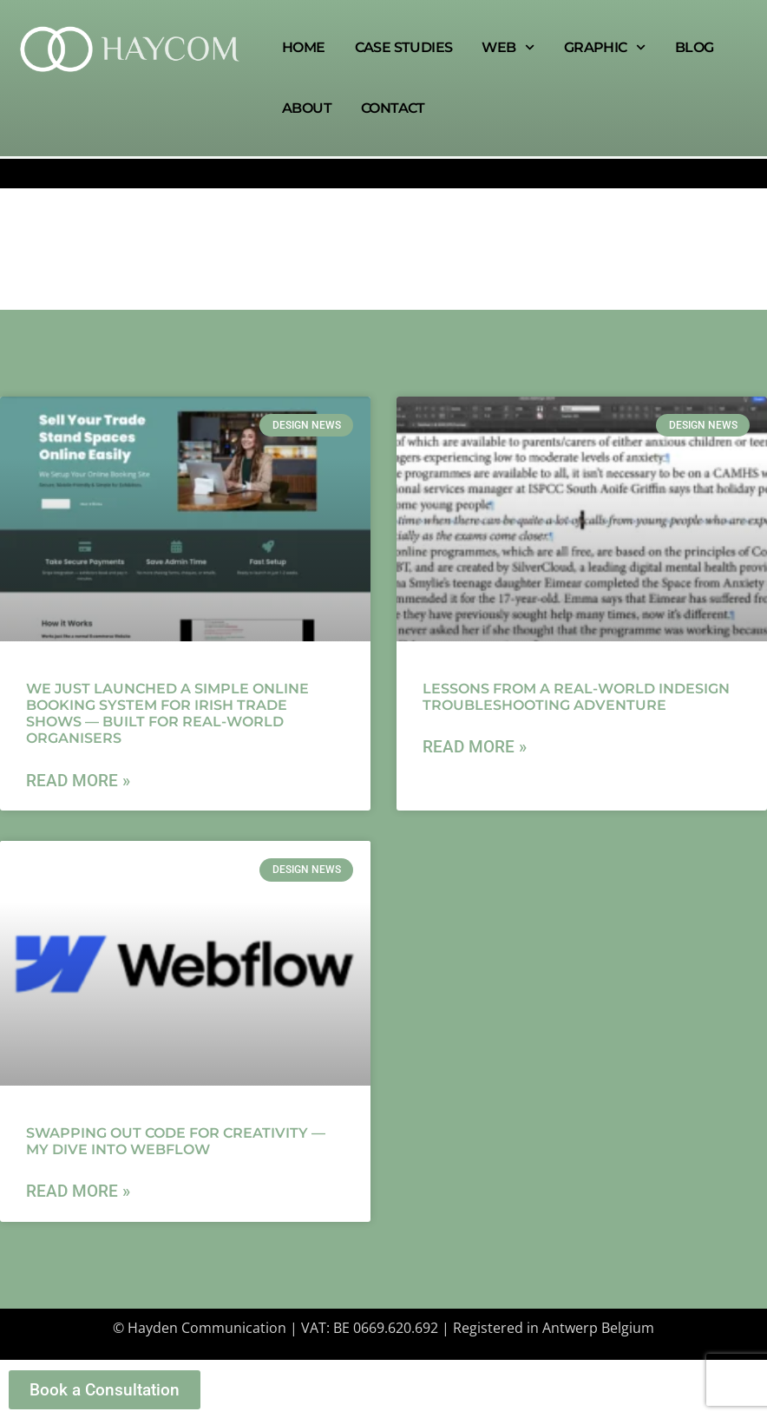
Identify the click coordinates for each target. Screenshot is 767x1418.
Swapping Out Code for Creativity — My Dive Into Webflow (175, 1141)
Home (303, 47)
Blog (694, 47)
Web (508, 47)
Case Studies (404, 47)
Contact (393, 108)
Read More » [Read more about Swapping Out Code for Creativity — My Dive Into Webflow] (78, 1191)
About (306, 108)
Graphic (605, 47)
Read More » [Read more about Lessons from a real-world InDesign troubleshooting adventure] (475, 747)
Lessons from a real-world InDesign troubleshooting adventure (576, 696)
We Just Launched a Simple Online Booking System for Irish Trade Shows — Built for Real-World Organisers (167, 713)
